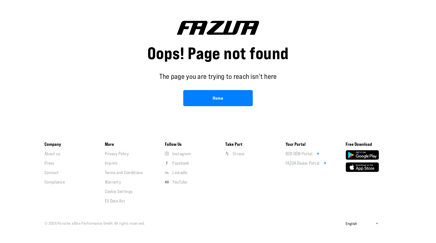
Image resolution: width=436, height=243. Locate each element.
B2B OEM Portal (303, 153)
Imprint (111, 163)
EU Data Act (115, 201)
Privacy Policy (117, 153)
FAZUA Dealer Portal (307, 163)
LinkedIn (176, 172)
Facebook (177, 163)
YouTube (176, 182)
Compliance (54, 182)
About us (52, 153)
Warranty (113, 182)
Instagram (178, 153)
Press (49, 163)
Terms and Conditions (124, 172)
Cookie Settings (119, 191)
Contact (51, 172)
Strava (234, 153)
